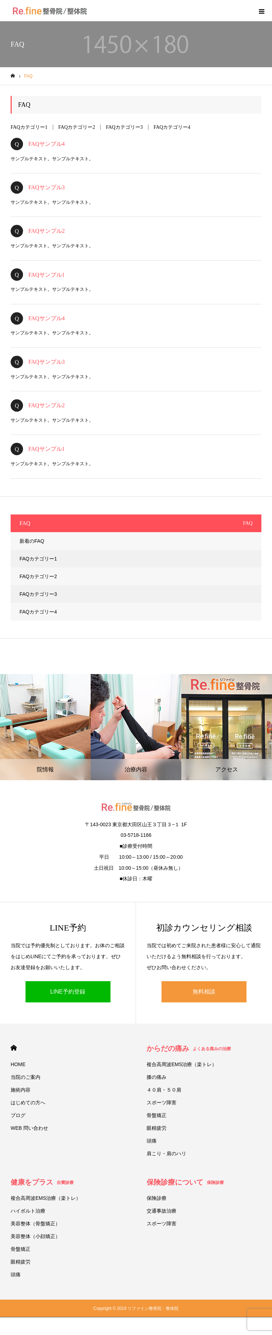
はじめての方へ (28, 1102)
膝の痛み (156, 1077)
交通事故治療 (161, 1211)
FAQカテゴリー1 (29, 127)
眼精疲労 (156, 1128)
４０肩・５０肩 (164, 1090)
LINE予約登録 (68, 992)
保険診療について (185, 1182)
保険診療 (156, 1198)
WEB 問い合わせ (29, 1128)
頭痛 (152, 1141)
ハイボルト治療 (28, 1211)
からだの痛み (189, 1048)
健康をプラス (42, 1182)
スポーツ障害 (161, 1102)
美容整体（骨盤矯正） (35, 1223)
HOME (14, 1048)
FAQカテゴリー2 (76, 127)
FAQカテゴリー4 (171, 127)
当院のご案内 (25, 1077)
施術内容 (20, 1090)
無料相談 (204, 992)
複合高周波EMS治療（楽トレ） (182, 1064)
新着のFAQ (31, 541)
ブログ (18, 1115)
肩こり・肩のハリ (166, 1153)
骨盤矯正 (156, 1115)
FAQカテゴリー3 (124, 127)
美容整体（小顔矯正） (35, 1236)
